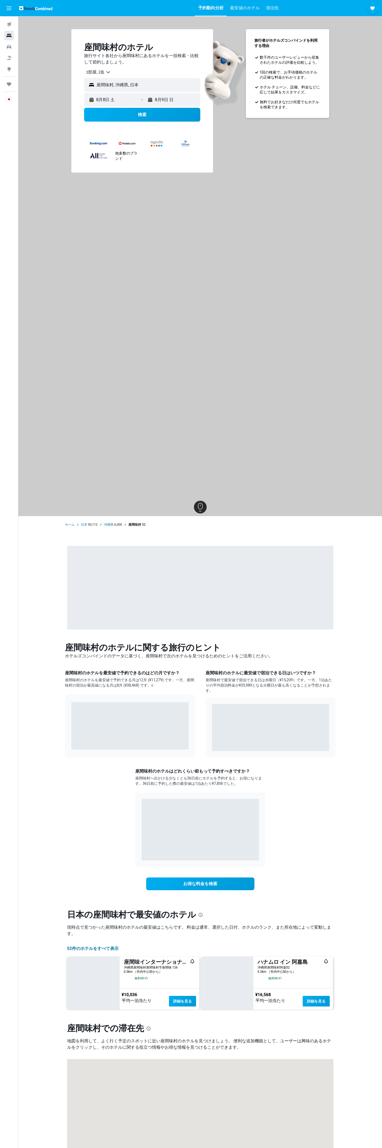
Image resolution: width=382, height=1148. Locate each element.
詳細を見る (182, 1001)
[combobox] (96, 72)
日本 (84, 524)
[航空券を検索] (9, 24)
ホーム (70, 524)
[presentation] (200, 915)
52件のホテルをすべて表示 (93, 948)
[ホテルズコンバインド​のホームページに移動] (35, 8)
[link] (200, 883)
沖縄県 (109, 524)
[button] (9, 8)
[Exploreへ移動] (9, 69)
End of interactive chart (71, 741)
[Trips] (9, 84)
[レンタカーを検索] (9, 46)
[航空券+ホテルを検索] (9, 58)
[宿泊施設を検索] (9, 35)
